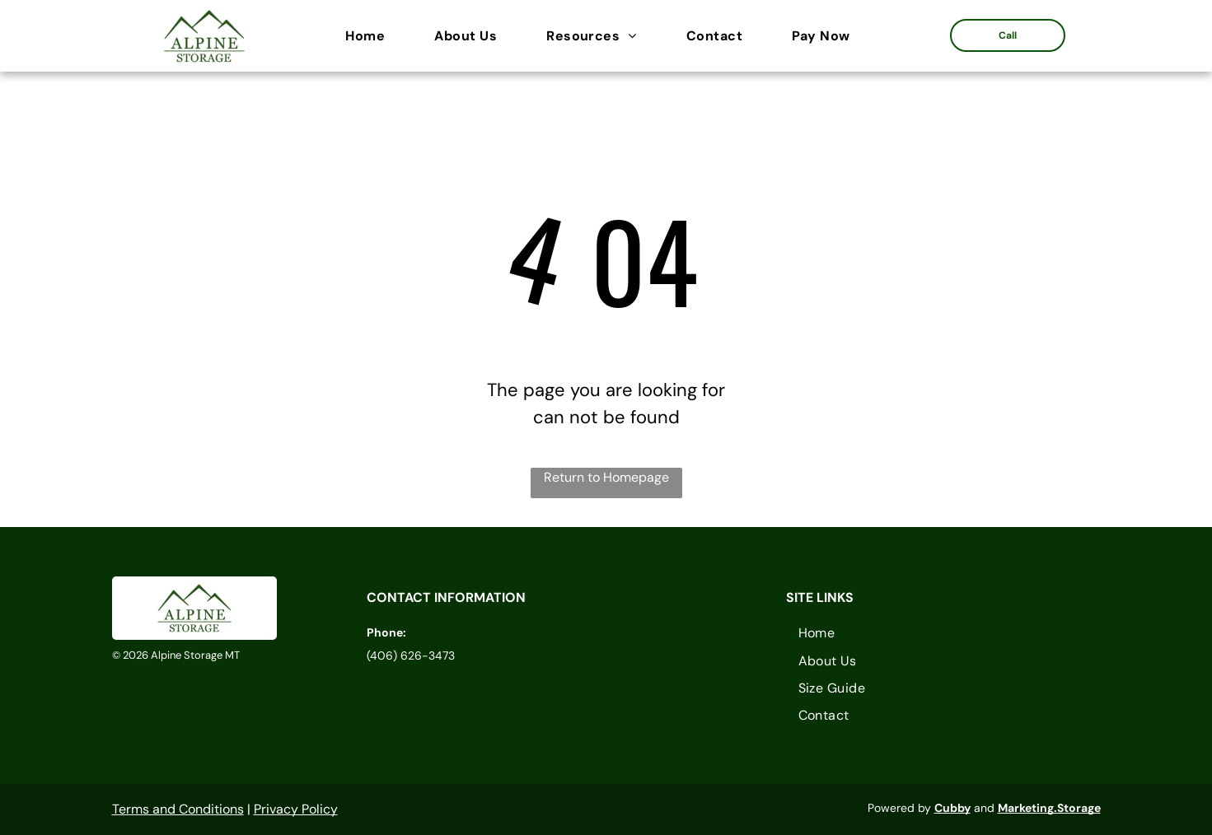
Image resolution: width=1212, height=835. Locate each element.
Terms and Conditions (178, 809)
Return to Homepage (606, 477)
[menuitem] (373, 36)
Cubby (952, 807)
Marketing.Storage (1049, 807)
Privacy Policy (296, 809)
